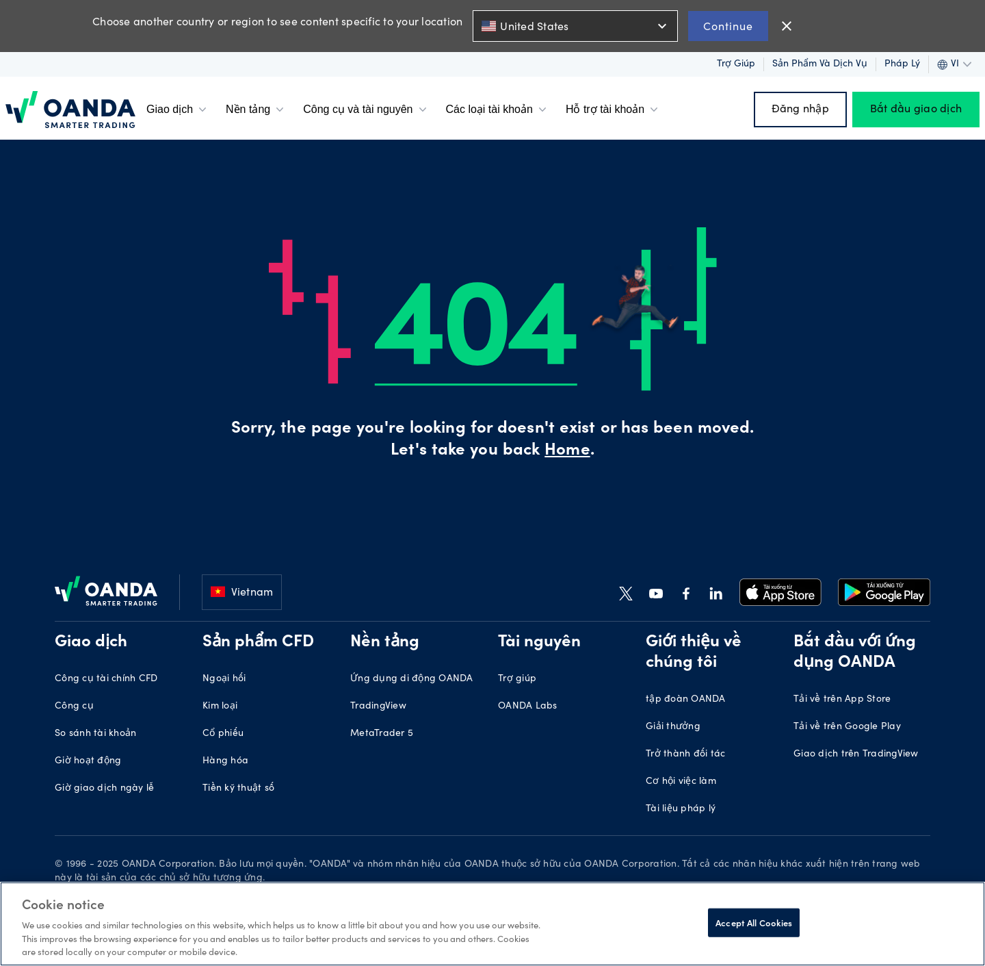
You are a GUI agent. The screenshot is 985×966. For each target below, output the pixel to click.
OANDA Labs (527, 706)
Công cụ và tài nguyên (366, 109)
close (786, 26)
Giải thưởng (673, 727)
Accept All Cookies (753, 922)
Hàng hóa (225, 761)
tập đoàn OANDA (686, 699)
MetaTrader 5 (381, 734)
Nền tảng (256, 109)
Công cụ (74, 706)
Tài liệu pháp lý (680, 809)
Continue (728, 25)
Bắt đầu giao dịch (916, 109)
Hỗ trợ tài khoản (613, 109)
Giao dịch (177, 109)
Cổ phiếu (223, 734)
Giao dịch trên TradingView (856, 754)
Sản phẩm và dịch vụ (819, 64)
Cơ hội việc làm (681, 782)
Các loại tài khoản (497, 109)
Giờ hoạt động (88, 761)
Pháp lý (902, 64)
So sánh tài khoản (95, 734)
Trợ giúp (736, 64)
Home (567, 451)
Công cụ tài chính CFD (106, 679)
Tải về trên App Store (842, 699)
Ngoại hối (224, 679)
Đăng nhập (800, 109)
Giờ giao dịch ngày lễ (104, 788)
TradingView (378, 706)
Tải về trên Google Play (847, 727)
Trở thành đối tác (685, 754)
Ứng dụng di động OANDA (411, 679)
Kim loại (219, 706)
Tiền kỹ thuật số (238, 788)
